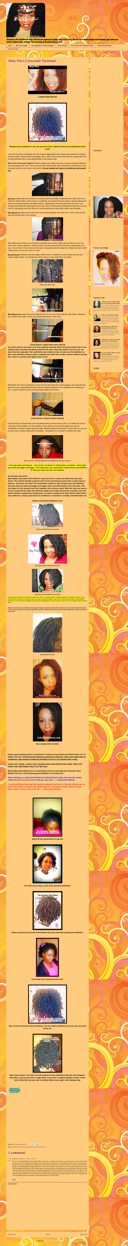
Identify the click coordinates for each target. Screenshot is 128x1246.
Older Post (83, 1234)
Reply (14, 1179)
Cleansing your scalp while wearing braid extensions (109, 327)
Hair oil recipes (62, 45)
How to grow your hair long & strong (82, 45)
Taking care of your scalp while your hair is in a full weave (110, 340)
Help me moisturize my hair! (109, 315)
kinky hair (21, 1147)
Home (10, 45)
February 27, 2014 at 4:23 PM (27, 1158)
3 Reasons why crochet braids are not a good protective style (110, 302)
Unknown (15, 1158)
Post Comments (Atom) (51, 1241)
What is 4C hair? (13, 49)
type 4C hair (42, 1147)
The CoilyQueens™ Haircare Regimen (43, 45)
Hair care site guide (21, 45)
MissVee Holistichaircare (24, 780)
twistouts (35, 1147)
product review (29, 1147)
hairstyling (15, 1147)
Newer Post (12, 1234)
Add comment (12, 1184)
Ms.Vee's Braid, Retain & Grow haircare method (110, 353)
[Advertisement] (43, 1099)
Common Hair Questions (104, 45)
